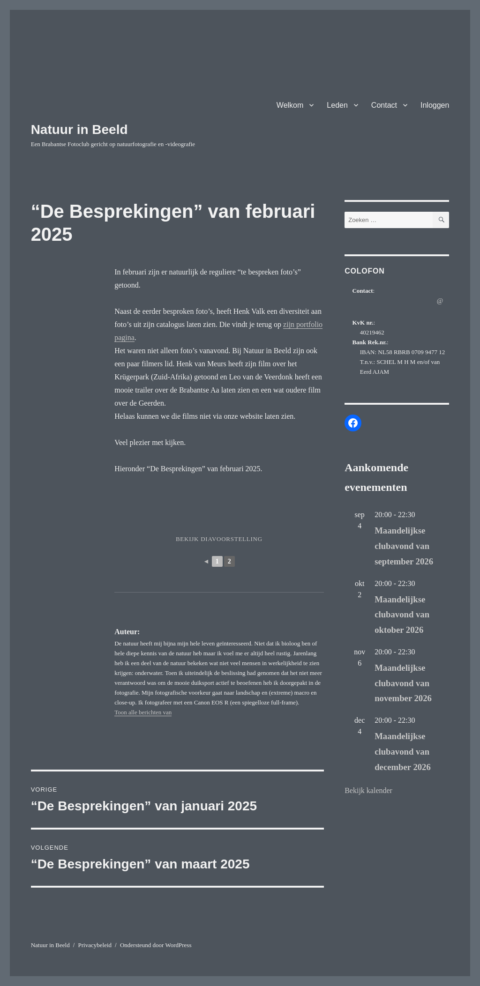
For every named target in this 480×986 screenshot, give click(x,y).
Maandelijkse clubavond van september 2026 (404, 546)
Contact (384, 105)
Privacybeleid (95, 945)
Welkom (290, 105)
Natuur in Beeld (79, 129)
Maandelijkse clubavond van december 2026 (403, 751)
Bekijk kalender (368, 790)
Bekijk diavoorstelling (219, 538)
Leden (337, 105)
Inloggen (434, 105)
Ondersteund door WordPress (156, 945)
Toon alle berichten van (143, 712)
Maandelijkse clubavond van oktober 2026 (402, 614)
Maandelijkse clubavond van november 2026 (403, 683)
